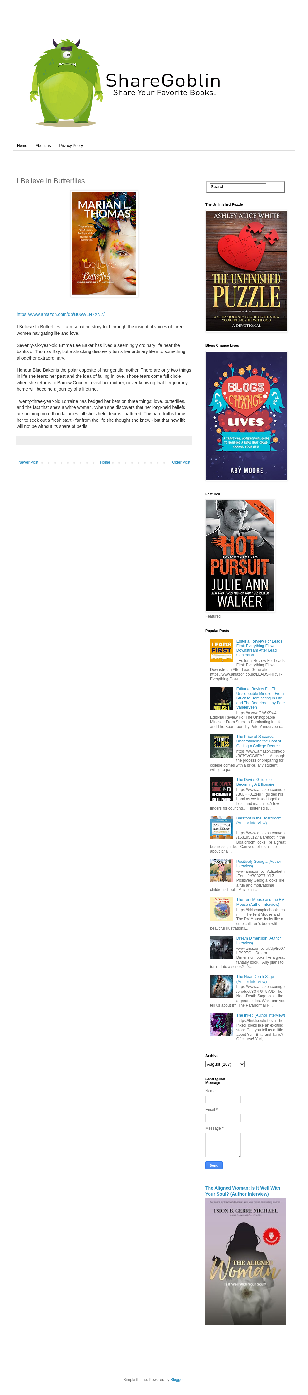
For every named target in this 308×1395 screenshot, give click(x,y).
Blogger (177, 1379)
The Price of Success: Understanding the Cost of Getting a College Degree (258, 741)
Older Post (181, 462)
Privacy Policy (71, 145)
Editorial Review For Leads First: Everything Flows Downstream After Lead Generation (259, 648)
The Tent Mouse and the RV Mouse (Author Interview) (260, 901)
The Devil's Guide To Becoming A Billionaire (255, 781)
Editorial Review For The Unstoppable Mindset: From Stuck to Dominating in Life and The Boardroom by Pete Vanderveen (260, 698)
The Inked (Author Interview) (260, 1015)
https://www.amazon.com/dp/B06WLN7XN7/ (61, 314)
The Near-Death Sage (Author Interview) (255, 979)
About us (43, 145)
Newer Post (28, 462)
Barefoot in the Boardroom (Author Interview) (259, 820)
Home (22, 145)
